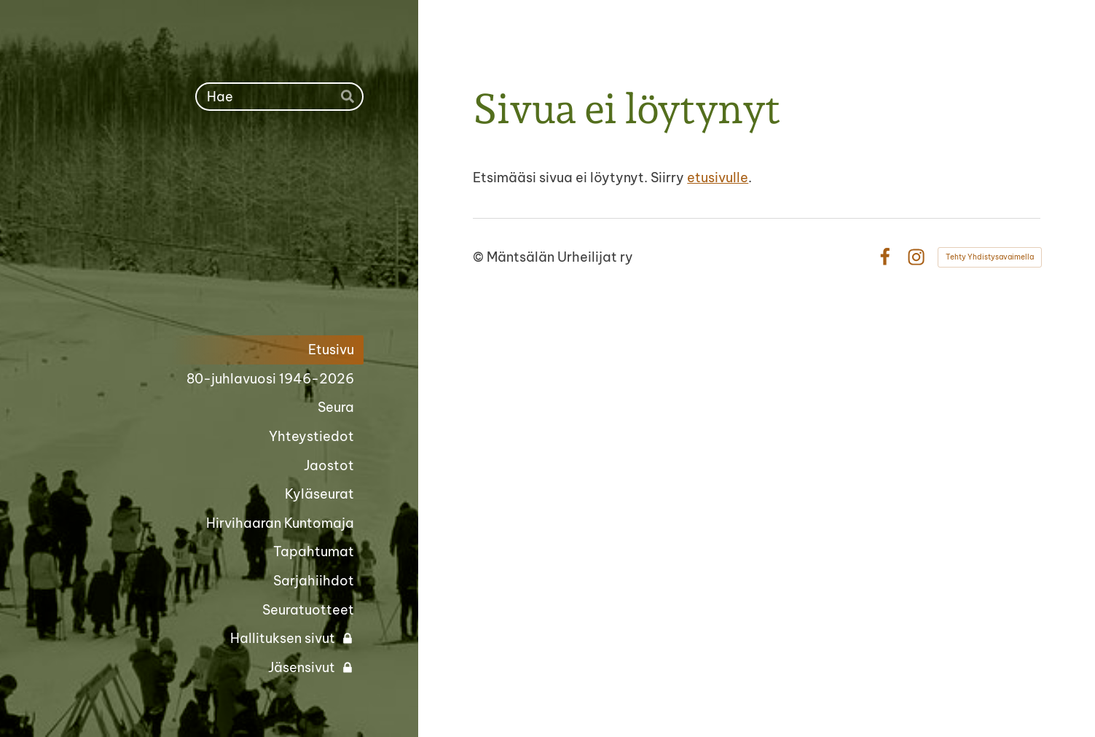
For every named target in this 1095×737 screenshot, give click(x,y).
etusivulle (717, 177)
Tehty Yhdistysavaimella (990, 257)
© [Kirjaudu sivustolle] (480, 257)
